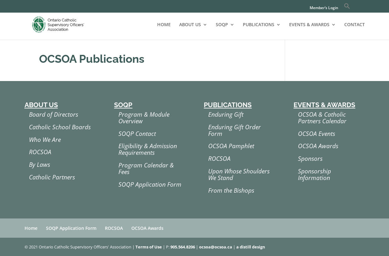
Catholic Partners (52, 177)
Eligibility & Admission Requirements (147, 149)
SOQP (222, 24)
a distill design (250, 247)
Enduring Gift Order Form (234, 130)
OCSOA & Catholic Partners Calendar (322, 117)
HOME (164, 24)
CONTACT (354, 24)
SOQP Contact (137, 134)
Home (31, 228)
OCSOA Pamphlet (231, 146)
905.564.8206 (182, 247)
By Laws (39, 164)
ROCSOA (40, 152)
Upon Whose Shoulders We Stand (239, 174)
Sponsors (310, 158)
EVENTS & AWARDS (309, 24)
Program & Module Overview (143, 117)
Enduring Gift (225, 114)
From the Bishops (231, 190)
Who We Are (45, 140)
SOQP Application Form (149, 184)
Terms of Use (148, 247)
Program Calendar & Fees (146, 168)
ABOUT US (190, 24)
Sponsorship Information (314, 174)
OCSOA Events (316, 134)
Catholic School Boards (60, 127)
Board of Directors (53, 114)
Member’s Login (324, 8)
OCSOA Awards (318, 146)
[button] (347, 8)
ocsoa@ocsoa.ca (215, 247)
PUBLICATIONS (258, 24)
